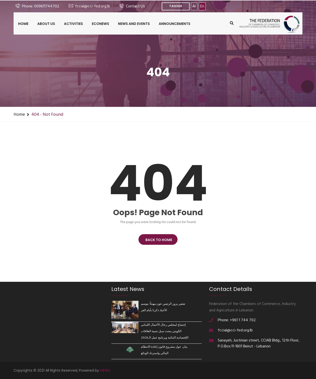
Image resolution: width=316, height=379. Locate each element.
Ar (194, 6)
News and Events (134, 23)
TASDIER (175, 6)
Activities (73, 23)
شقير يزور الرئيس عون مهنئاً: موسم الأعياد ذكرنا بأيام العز (163, 307)
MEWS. (105, 370)
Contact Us (135, 6)
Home (23, 23)
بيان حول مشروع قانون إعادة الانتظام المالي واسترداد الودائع (164, 350)
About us (46, 23)
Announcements (174, 23)
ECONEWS (100, 23)
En (202, 6)
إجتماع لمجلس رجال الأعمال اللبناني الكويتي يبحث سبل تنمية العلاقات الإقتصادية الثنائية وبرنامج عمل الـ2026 (164, 331)
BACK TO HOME (158, 239)
